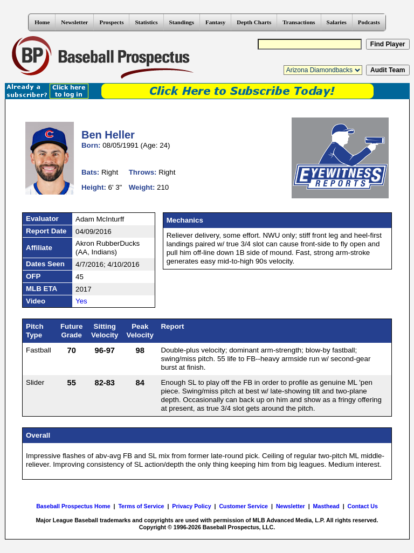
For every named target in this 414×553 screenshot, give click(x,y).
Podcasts (369, 22)
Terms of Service (141, 506)
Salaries (337, 22)
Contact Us (363, 506)
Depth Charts (254, 22)
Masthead (326, 506)
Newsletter (74, 22)
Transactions (298, 22)
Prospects (111, 22)
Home (42, 22)
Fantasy (215, 22)
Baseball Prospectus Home (73, 506)
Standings (181, 22)
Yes (81, 301)
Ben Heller (108, 135)
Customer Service (243, 506)
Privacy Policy (191, 506)
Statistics (146, 22)
